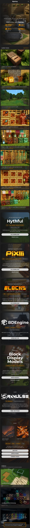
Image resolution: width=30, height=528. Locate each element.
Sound (18, 327)
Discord (20, 18)
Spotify (15, 450)
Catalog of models (10, 365)
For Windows (9, 401)
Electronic (8, 443)
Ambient (18, 443)
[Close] (24, 524)
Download (15, 234)
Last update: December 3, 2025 (13, 258)
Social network (20, 365)
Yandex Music (15, 456)
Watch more (15, 237)
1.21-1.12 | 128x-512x (15, 261)
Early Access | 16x (15, 227)
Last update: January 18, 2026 (16, 225)
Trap (23, 443)
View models (15, 377)
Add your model (15, 380)
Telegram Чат (15, 18)
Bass (13, 443)
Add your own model (15, 367)
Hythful (9, 108)
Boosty (24, 18)
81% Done (25, 258)
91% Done (24, 294)
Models (7, 327)
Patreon (15, 20)
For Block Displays (15, 329)
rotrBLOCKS (9, 67)
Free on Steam (15, 411)
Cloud (23, 327)
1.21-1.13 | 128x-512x (15, 296)
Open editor (15, 338)
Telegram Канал (7, 18)
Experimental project (19, 401)
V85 (4, 294)
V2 (7, 225)
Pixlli (9, 128)
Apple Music (15, 453)
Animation (13, 327)
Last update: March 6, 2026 (13, 294)
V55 (3, 258)
